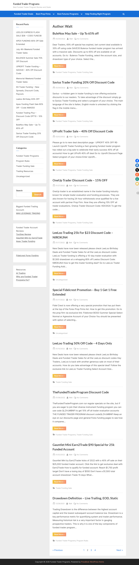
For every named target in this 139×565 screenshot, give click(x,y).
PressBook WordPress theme (92, 562)
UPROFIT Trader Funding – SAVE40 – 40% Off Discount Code (29, 70)
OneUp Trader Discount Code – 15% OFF (80, 180)
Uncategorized (61, 280)
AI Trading (20, 273)
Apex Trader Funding (25, 241)
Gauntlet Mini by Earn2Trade (29, 238)
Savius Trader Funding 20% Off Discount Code (83, 82)
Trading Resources (24, 171)
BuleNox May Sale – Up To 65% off (76, 33)
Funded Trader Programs (26, 3)
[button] (137, 161)
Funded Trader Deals (23, 14)
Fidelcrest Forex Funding (27, 255)
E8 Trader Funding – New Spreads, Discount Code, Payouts (27, 90)
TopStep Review (23, 234)
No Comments (82, 38)
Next (119, 550)
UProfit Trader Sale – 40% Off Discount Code (83, 131)
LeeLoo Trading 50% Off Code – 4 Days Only (82, 343)
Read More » (59, 66)
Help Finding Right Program (97, 14)
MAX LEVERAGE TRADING (28, 213)
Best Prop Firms (43, 14)
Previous (58, 550)
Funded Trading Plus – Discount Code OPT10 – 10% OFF (29, 116)
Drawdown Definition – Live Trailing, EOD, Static (85, 498)
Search (19, 190)
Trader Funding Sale (85, 72)
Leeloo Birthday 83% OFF (28, 99)
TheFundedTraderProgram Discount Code (81, 392)
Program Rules (82, 541)
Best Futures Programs (68, 14)
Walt (71, 38)
